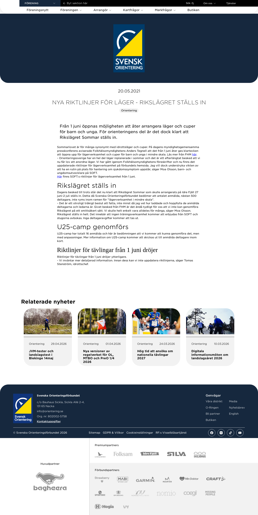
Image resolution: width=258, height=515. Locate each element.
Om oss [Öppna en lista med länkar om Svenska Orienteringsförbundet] (209, 3)
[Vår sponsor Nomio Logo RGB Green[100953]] (166, 493)
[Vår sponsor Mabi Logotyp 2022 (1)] (122, 480)
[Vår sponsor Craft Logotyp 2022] (215, 480)
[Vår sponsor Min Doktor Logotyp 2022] (189, 480)
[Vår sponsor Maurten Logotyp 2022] (167, 480)
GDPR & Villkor (113, 432)
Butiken (211, 420)
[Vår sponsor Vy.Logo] (126, 507)
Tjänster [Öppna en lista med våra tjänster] (231, 3)
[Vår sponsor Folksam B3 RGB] (123, 455)
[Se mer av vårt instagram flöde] (221, 432)
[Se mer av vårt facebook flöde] (211, 432)
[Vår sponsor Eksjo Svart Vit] (200, 455)
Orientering (129, 110)
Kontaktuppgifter (49, 421)
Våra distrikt (214, 401)
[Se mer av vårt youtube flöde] (240, 432)
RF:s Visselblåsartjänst (171, 432)
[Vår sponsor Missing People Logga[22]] (210, 493)
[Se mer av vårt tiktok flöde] (230, 432)
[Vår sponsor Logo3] (190, 493)
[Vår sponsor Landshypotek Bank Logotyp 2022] (100, 455)
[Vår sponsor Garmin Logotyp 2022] (145, 480)
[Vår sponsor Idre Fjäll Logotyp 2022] (149, 455)
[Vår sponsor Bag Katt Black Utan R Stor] (50, 481)
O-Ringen (212, 407)
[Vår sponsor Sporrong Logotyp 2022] (118, 493)
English (234, 413)
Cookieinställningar (139, 432)
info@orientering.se (50, 411)
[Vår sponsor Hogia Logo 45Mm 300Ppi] (104, 507)
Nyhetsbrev (237, 407)
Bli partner (213, 413)
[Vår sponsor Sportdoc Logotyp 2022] (100, 493)
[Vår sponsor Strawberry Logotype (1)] (102, 480)
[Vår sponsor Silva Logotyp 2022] (176, 455)
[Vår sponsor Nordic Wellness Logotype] (140, 493)
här (194, 154)
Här (59, 176)
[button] (40, 3)
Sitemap (94, 432)
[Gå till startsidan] (15, 7)
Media (233, 401)
